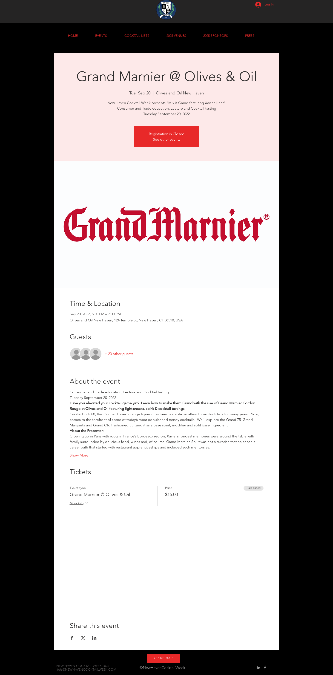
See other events (166, 139)
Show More (79, 455)
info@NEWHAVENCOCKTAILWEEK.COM (86, 669)
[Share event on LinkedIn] (94, 638)
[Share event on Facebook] (72, 638)
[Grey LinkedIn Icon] (258, 667)
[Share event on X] (83, 638)
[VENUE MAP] (163, 658)
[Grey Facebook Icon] (265, 667)
